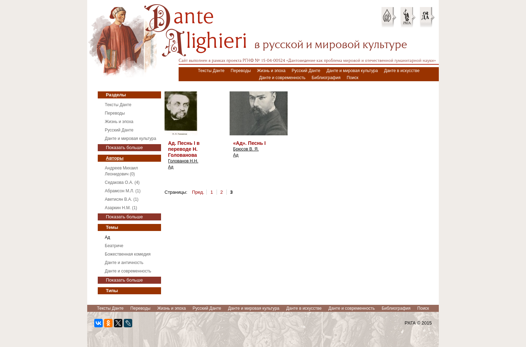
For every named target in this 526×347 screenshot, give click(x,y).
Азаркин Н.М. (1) (121, 207)
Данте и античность (124, 262)
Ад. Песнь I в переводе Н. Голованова (184, 149)
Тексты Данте (211, 70)
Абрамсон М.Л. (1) (123, 190)
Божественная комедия (127, 254)
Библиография (326, 77)
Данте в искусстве (401, 70)
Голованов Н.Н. (183, 161)
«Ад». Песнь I (249, 143)
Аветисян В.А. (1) (122, 199)
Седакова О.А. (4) (122, 182)
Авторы (114, 158)
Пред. (198, 192)
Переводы (241, 70)
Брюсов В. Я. (246, 149)
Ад (107, 237)
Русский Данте (306, 70)
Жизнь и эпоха (271, 70)
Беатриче (114, 245)
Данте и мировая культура (352, 70)
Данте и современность (282, 77)
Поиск (352, 77)
